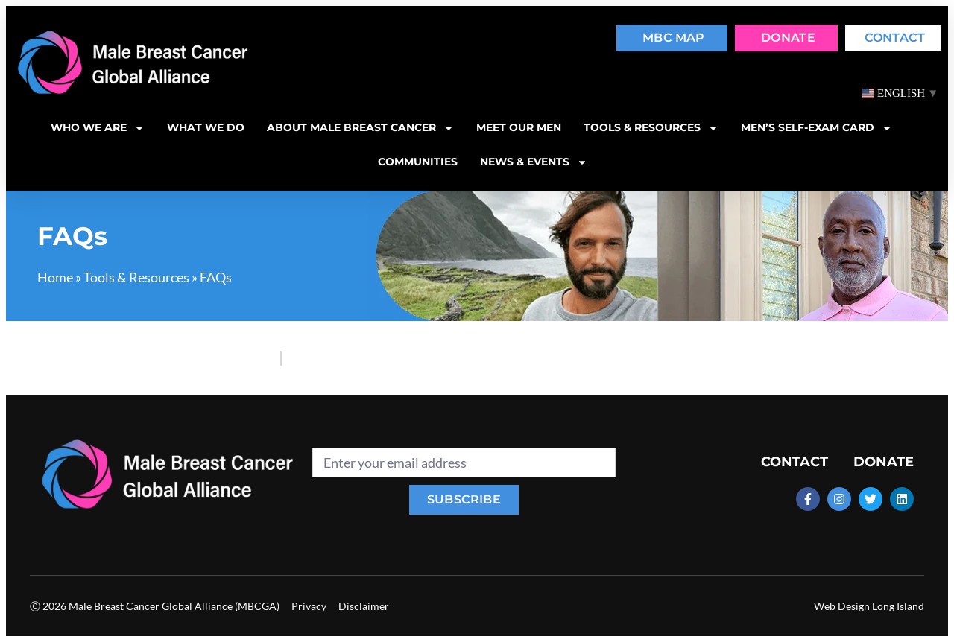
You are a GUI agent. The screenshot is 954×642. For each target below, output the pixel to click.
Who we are (98, 128)
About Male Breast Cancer (360, 128)
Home (55, 277)
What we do (205, 127)
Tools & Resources (136, 277)
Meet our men (518, 127)
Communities (418, 161)
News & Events (533, 162)
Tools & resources (651, 128)
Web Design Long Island (869, 606)
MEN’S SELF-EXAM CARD (816, 128)
